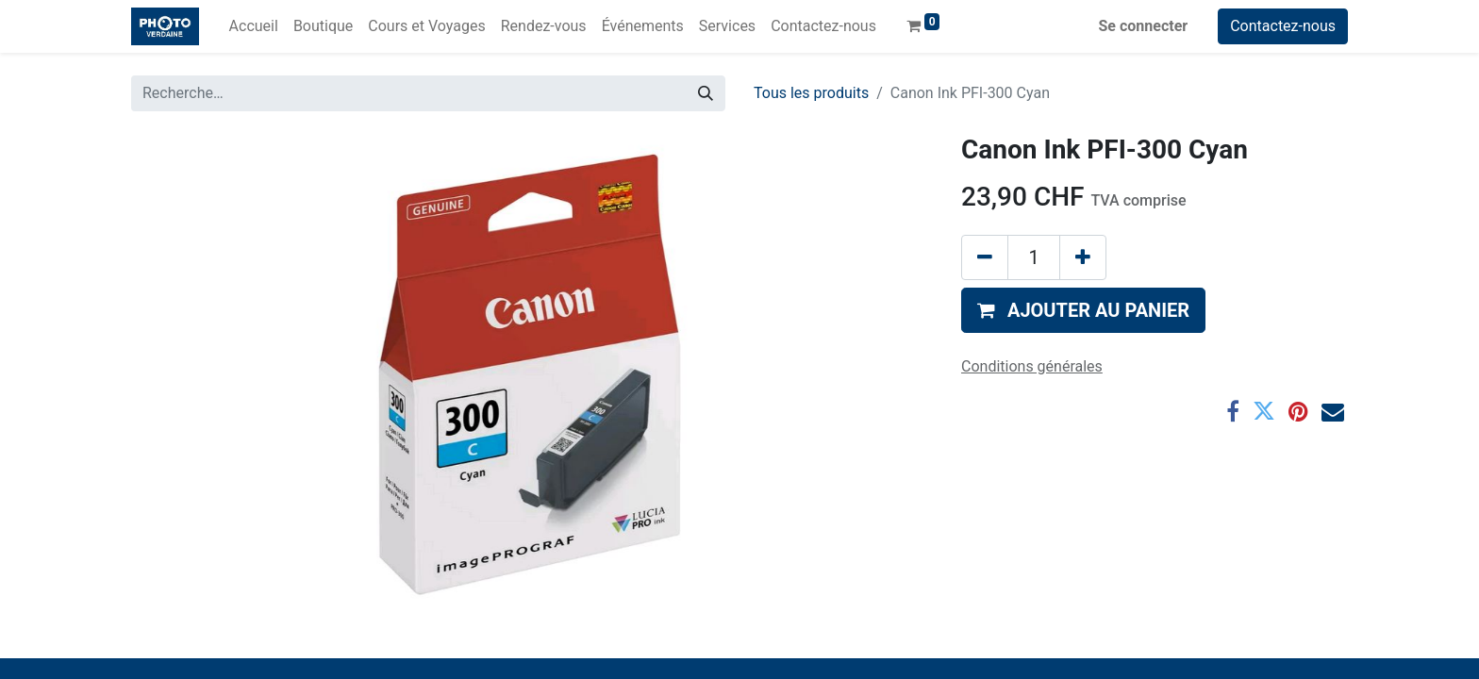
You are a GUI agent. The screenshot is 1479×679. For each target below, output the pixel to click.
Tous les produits (811, 93)
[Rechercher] (705, 93)
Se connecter (1143, 26)
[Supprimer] (984, 257)
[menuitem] (254, 26)
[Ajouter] (1082, 257)
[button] (1083, 310)
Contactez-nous (1283, 26)
